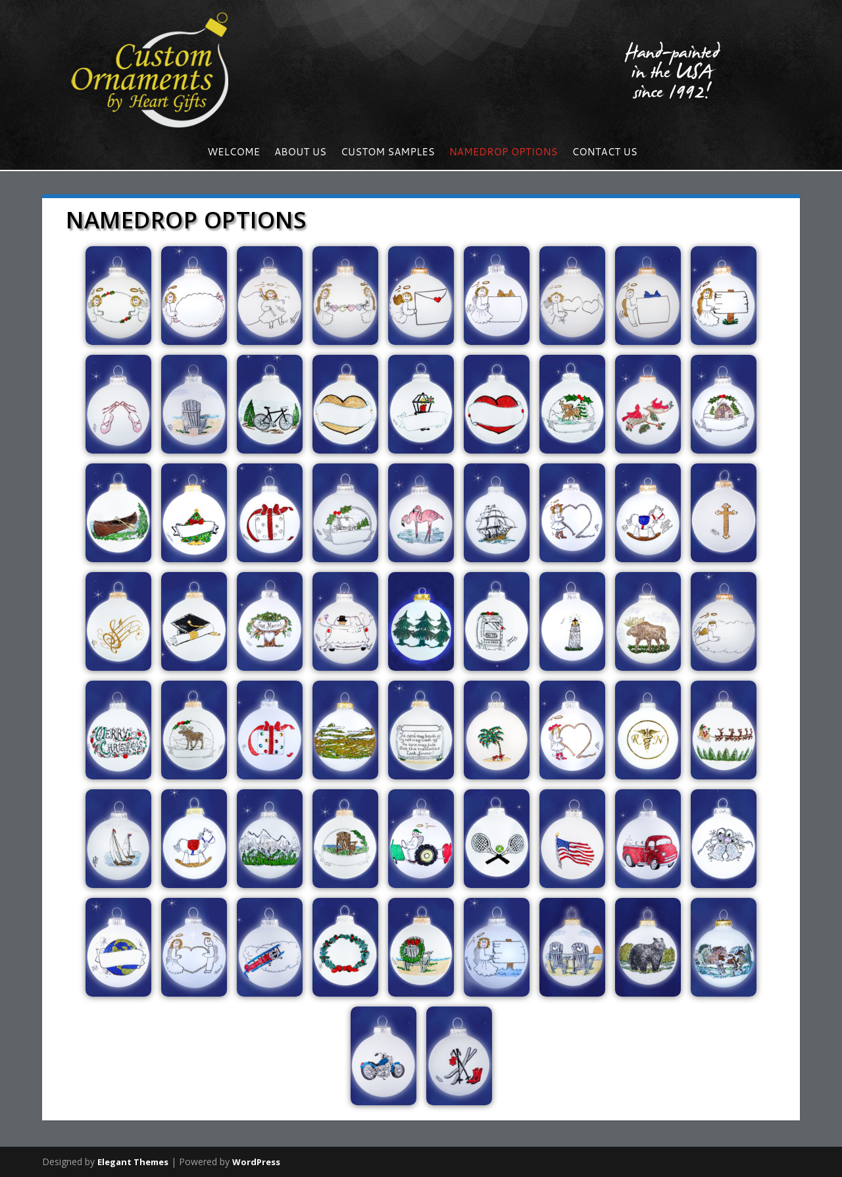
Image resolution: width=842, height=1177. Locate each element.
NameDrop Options (503, 153)
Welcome (233, 153)
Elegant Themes (132, 1162)
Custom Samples (388, 153)
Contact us (604, 153)
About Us (300, 153)
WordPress (256, 1162)
